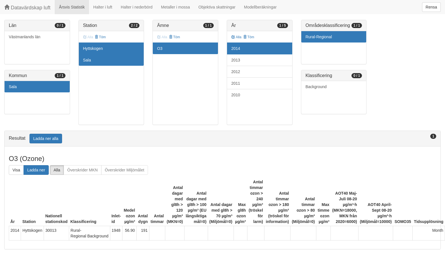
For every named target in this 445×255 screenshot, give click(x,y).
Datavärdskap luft (27, 7)
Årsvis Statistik (72, 7)
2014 (235, 48)
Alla (236, 37)
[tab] (222, 138)
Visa (16, 170)
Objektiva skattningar (217, 7)
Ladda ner (36, 170)
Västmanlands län (24, 37)
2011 (235, 83)
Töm (100, 37)
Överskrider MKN (82, 170)
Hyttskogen (93, 48)
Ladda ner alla (45, 138)
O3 (159, 48)
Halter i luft (102, 7)
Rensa (431, 7)
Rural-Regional (319, 37)
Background (316, 86)
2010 (235, 95)
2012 (235, 71)
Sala (13, 86)
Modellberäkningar (260, 7)
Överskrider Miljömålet (124, 170)
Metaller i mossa (175, 7)
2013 (235, 60)
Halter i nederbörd (136, 7)
